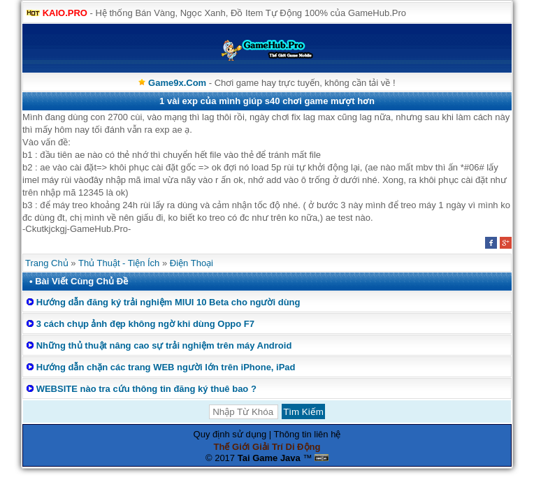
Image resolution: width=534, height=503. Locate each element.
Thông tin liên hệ (307, 434)
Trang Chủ (46, 263)
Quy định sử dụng (230, 434)
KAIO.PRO (65, 13)
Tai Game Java (269, 458)
